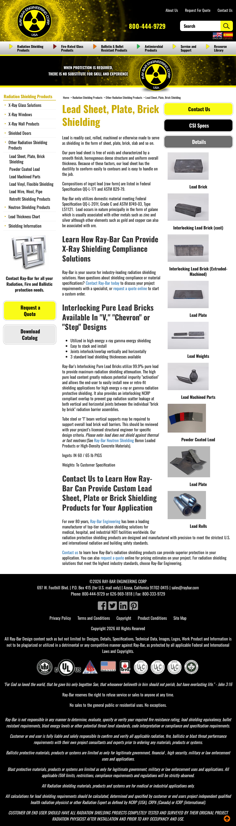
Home (66, 97)
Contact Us (225, 10)
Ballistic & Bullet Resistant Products (114, 48)
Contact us (70, 552)
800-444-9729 (147, 26)
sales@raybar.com (185, 587)
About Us (172, 10)
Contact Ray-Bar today (102, 283)
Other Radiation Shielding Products (124, 97)
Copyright (123, 618)
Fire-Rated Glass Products (72, 48)
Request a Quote (29, 310)
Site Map (179, 618)
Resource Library (220, 48)
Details (198, 141)
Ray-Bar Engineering (105, 521)
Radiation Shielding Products (30, 48)
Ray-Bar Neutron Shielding (114, 440)
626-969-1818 (121, 594)
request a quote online (130, 288)
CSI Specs (198, 125)
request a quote (112, 558)
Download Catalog (29, 334)
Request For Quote (198, 10)
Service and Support (188, 48)
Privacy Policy (60, 618)
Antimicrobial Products (154, 48)
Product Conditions (152, 618)
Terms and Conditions (93, 618)
